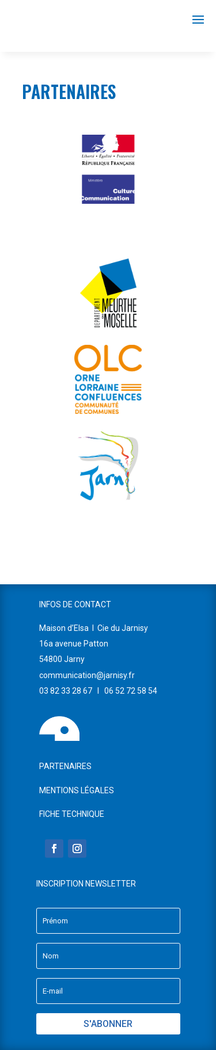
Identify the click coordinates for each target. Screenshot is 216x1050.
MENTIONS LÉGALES (76, 790)
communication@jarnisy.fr (87, 675)
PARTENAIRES (65, 766)
